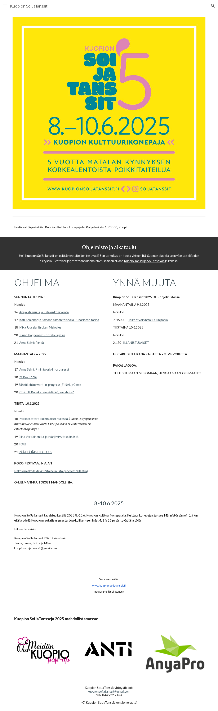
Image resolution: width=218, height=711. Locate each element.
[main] (109, 227)
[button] (5, 6)
